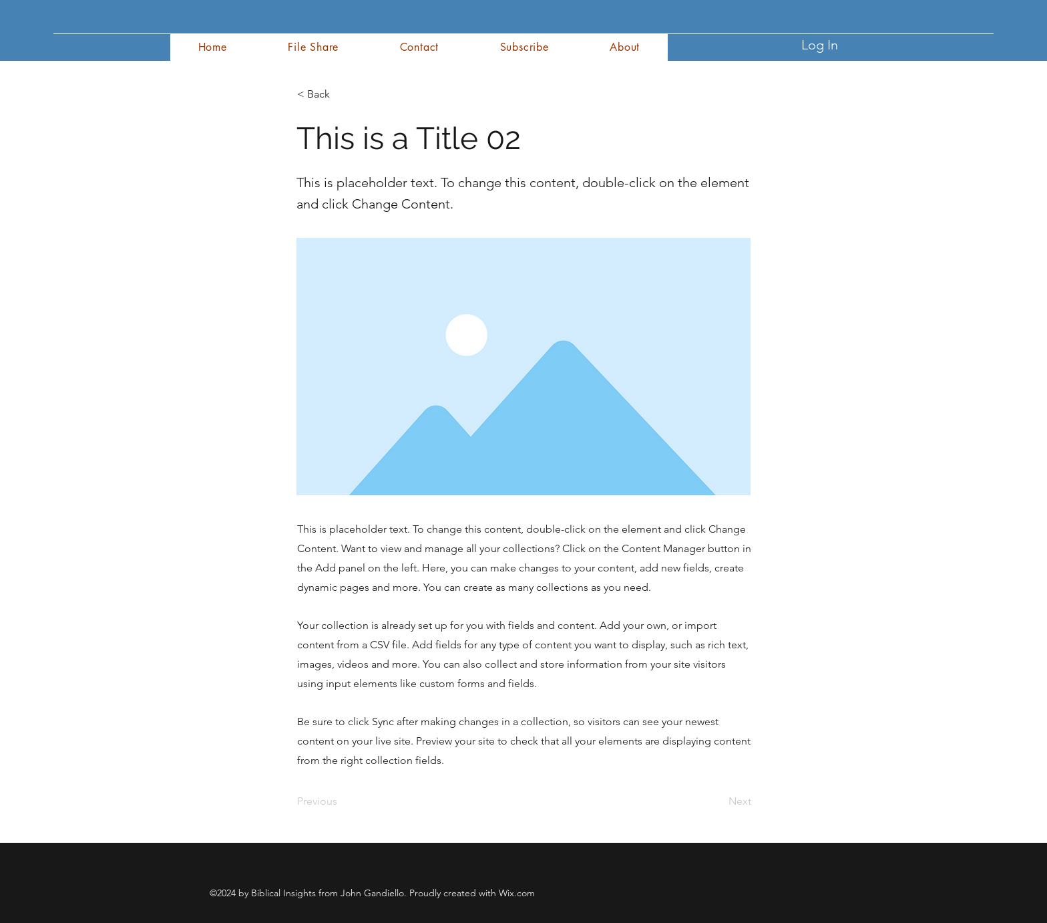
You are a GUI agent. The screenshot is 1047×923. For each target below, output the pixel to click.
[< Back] (341, 94)
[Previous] (341, 801)
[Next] (717, 801)
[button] (625, 47)
